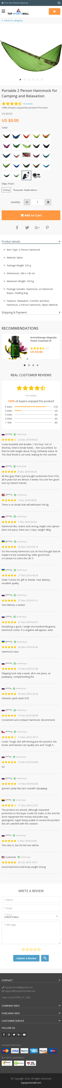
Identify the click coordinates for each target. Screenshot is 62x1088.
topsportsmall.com (31, 1082)
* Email (8, 908)
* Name (8, 899)
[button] (20, 79)
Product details (11, 241)
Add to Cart (31, 215)
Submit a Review (26, 958)
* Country (8, 915)
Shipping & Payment (14, 312)
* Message (10, 924)
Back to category (12, 20)
